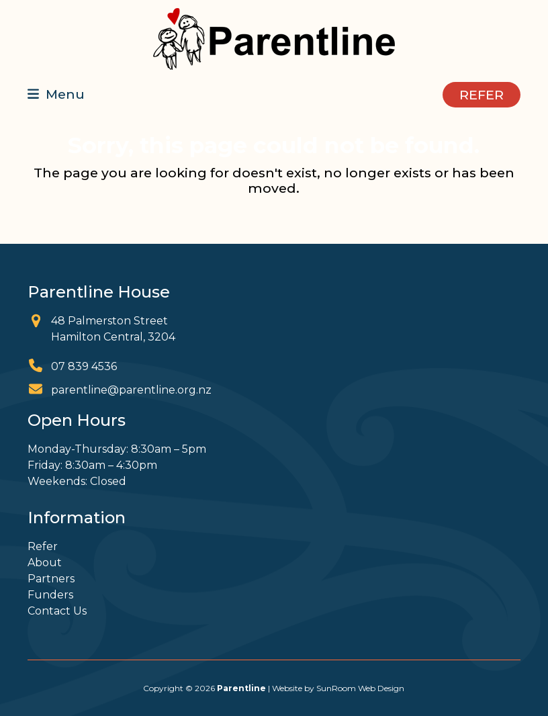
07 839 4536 (84, 366)
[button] (56, 94)
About (45, 562)
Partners (51, 578)
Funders (50, 594)
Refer (43, 546)
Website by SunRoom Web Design (338, 688)
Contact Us (57, 611)
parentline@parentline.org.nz (131, 390)
